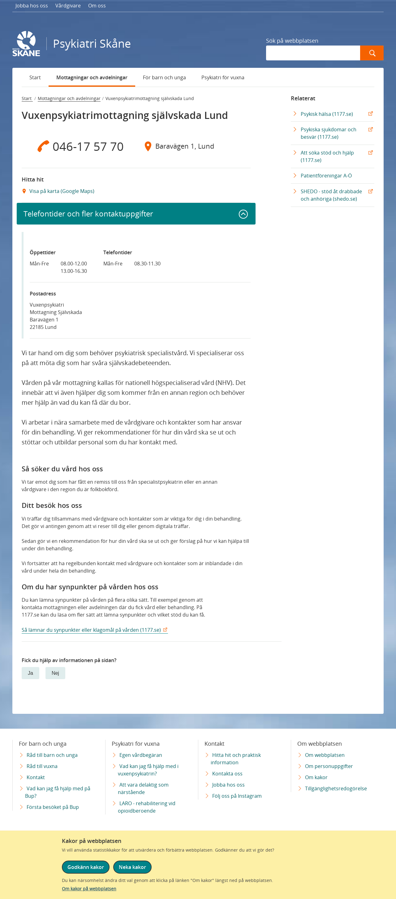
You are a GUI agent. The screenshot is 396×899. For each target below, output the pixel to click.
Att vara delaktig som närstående (143, 788)
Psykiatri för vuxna (222, 77)
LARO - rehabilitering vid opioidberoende (146, 807)
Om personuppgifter (329, 766)
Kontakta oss (227, 773)
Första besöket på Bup (53, 807)
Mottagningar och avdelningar (91, 77)
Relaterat (303, 98)
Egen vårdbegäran (140, 755)
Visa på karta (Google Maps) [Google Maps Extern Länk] (61, 191)
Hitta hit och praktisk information (236, 759)
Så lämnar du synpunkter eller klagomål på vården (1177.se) (91, 629)
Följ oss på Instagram (237, 795)
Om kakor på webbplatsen (89, 889)
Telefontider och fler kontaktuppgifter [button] (88, 213)
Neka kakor (132, 867)
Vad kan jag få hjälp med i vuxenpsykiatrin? (148, 770)
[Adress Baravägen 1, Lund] (193, 146)
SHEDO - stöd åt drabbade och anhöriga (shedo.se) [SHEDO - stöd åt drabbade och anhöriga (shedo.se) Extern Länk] (331, 195)
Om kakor (316, 777)
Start (35, 77)
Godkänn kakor (85, 867)
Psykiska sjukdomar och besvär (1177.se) (328, 133)
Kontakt (36, 777)
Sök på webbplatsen (292, 40)
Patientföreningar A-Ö (326, 175)
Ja (30, 673)
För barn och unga (164, 77)
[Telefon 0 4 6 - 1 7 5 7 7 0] (79, 146)
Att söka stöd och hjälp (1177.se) (327, 156)
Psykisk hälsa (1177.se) (327, 114)
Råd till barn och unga (52, 755)
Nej (55, 673)
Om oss (97, 5)
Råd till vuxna (42, 766)
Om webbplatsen (325, 755)
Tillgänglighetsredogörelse (336, 788)
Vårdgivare (68, 5)
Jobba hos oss (31, 5)
